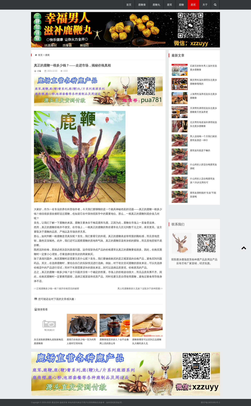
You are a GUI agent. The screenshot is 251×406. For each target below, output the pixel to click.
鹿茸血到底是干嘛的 (200, 161)
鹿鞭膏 (142, 4)
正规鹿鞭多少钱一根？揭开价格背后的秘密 (56, 288)
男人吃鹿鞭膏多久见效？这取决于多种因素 (140, 288)
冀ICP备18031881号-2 (210, 402)
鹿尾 (193, 4)
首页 (128, 4)
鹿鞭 (181, 4)
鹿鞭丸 (156, 4)
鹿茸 (169, 4)
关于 (205, 4)
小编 (39, 71)
